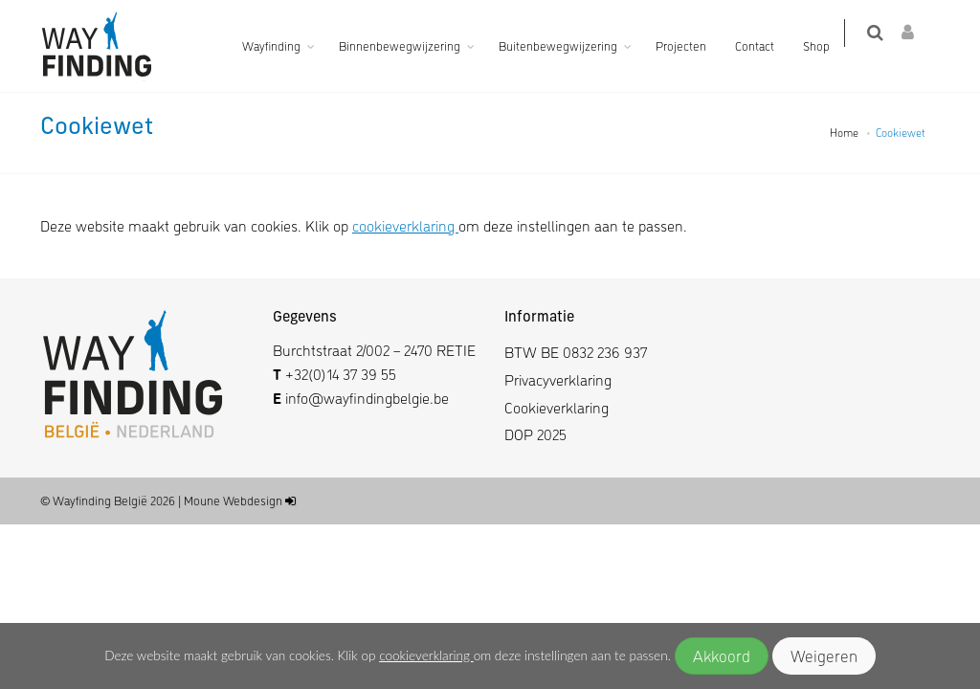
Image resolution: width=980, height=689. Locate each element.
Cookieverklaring (556, 407)
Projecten (692, 45)
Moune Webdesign (233, 500)
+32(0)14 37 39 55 (340, 374)
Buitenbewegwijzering (569, 45)
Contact (766, 45)
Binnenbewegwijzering (411, 45)
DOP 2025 (535, 434)
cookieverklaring (426, 655)
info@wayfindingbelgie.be (365, 398)
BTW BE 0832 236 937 (575, 352)
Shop (827, 45)
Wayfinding (283, 45)
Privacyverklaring (558, 379)
